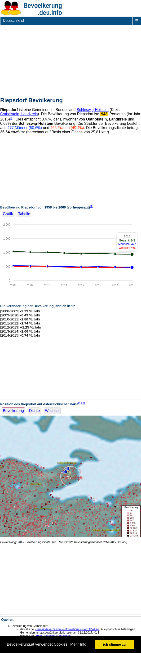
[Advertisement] (70, 60)
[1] (11, 118)
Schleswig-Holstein (93, 110)
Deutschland (13, 21)
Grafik (8, 214)
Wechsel (52, 411)
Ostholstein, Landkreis (19, 114)
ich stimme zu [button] (114, 644)
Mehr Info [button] (78, 644)
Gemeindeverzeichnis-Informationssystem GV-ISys (67, 629)
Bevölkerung (13, 411)
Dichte (34, 411)
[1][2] (81, 402)
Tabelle (24, 214)
